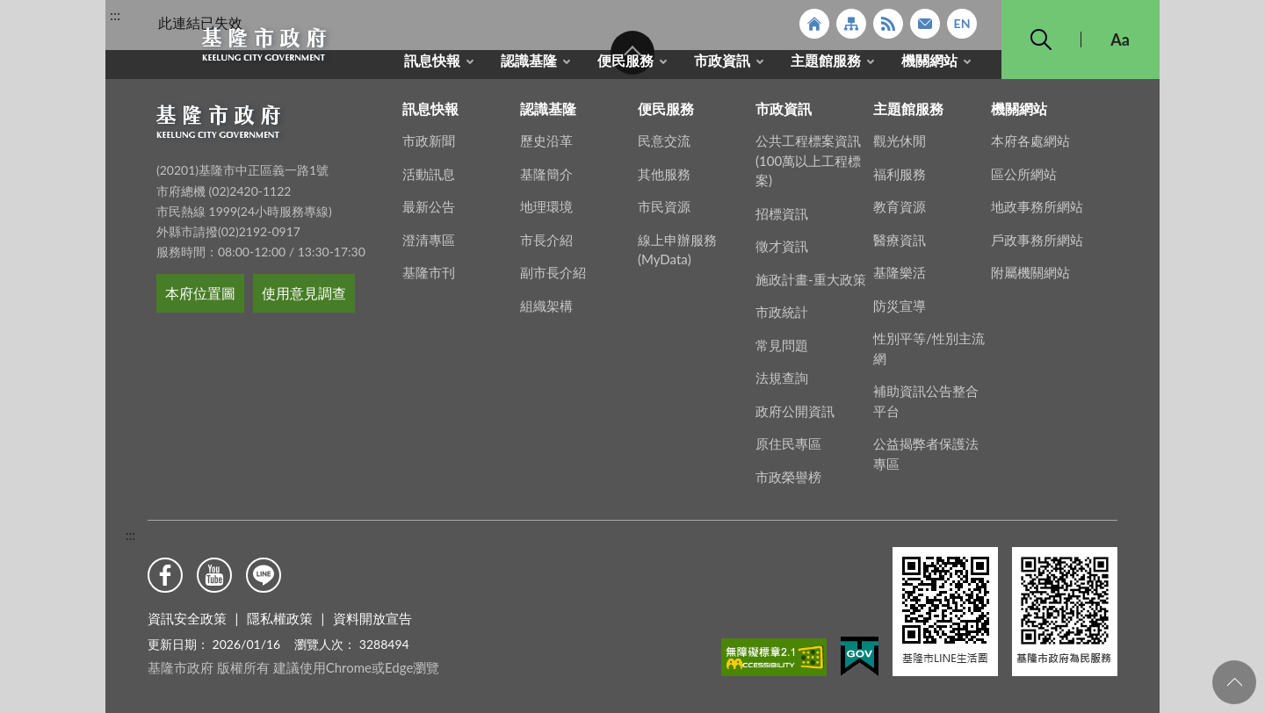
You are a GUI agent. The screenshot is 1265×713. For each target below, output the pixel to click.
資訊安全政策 (187, 618)
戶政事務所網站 (1037, 245)
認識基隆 (529, 60)
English (962, 24)
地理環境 (546, 212)
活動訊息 (428, 179)
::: (115, 14)
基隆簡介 (546, 179)
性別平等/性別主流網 (929, 353)
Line (263, 575)
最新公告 (428, 212)
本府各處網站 (1030, 146)
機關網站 (929, 60)
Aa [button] (1120, 39)
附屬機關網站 (1030, 277)
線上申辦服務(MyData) (677, 255)
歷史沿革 (546, 146)
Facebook (165, 575)
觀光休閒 (899, 146)
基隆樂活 (899, 277)
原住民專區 (788, 449)
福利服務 (899, 179)
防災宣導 (899, 311)
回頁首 (1234, 682)
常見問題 (781, 350)
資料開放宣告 (372, 618)
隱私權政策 (280, 618)
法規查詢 (781, 383)
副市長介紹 (553, 277)
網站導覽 (851, 24)
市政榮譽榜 (788, 482)
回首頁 (814, 24)
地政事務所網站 (1037, 212)
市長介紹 (546, 245)
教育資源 (899, 212)
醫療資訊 (899, 245)
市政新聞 (428, 146)
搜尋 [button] (1041, 39)
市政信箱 (925, 24)
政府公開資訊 (795, 416)
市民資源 (664, 212)
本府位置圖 (200, 298)
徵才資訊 (781, 251)
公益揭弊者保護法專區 (926, 459)
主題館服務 (826, 60)
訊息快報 (432, 60)
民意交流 (664, 146)
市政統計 (781, 317)
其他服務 (664, 179)
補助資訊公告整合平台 (926, 406)
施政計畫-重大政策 (810, 284)
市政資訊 (722, 60)
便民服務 (625, 60)
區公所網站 (1024, 179)
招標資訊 (781, 219)
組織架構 (546, 311)
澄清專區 (428, 245)
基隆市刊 (428, 277)
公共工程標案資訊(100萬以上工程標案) (808, 165)
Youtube (214, 575)
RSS (888, 24)
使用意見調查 (304, 298)
